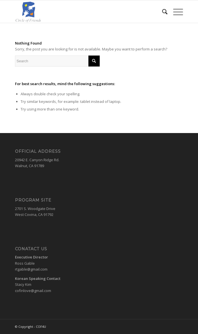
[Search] (161, 11)
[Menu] (175, 11)
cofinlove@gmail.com (33, 290)
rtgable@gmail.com (31, 269)
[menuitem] (161, 11)
